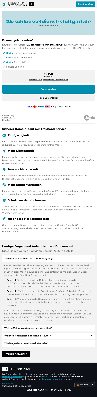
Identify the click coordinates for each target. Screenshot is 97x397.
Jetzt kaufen (85, 4)
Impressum (7, 383)
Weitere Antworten (16, 354)
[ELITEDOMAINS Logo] (42, 369)
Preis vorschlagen (48, 98)
